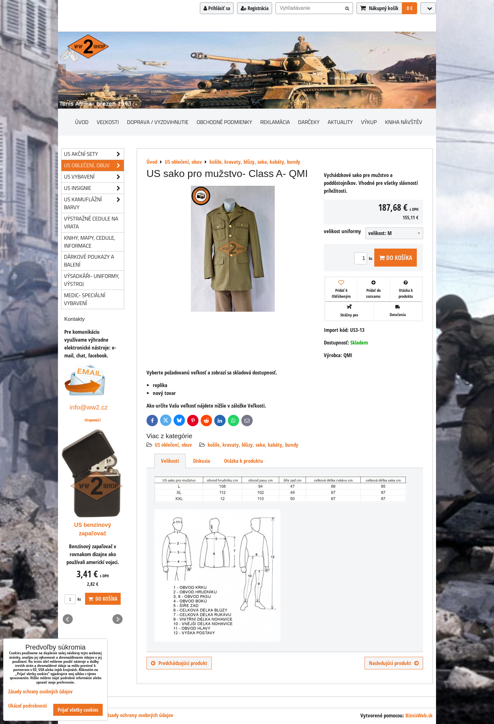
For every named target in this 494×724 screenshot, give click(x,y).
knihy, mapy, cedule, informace (89, 242)
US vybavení (94, 176)
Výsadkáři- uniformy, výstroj (91, 280)
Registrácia (254, 8)
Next (117, 619)
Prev (68, 619)
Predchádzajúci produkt (179, 663)
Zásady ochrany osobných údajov (139, 715)
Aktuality (340, 122)
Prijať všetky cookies (78, 709)
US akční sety (94, 154)
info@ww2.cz (89, 407)
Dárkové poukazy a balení (89, 260)
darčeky (308, 122)
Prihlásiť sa (217, 8)
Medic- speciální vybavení (84, 299)
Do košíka (395, 257)
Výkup (369, 122)
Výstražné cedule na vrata (91, 222)
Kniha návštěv (403, 122)
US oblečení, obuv (173, 444)
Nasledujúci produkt (394, 663)
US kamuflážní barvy (94, 203)
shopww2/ (92, 420)
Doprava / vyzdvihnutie (157, 122)
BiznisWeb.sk (419, 715)
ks (364, 258)
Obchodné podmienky (224, 122)
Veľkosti (108, 122)
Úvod (82, 122)
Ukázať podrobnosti (27, 706)
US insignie (94, 188)
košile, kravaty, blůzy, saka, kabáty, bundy (253, 444)
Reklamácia (275, 122)
